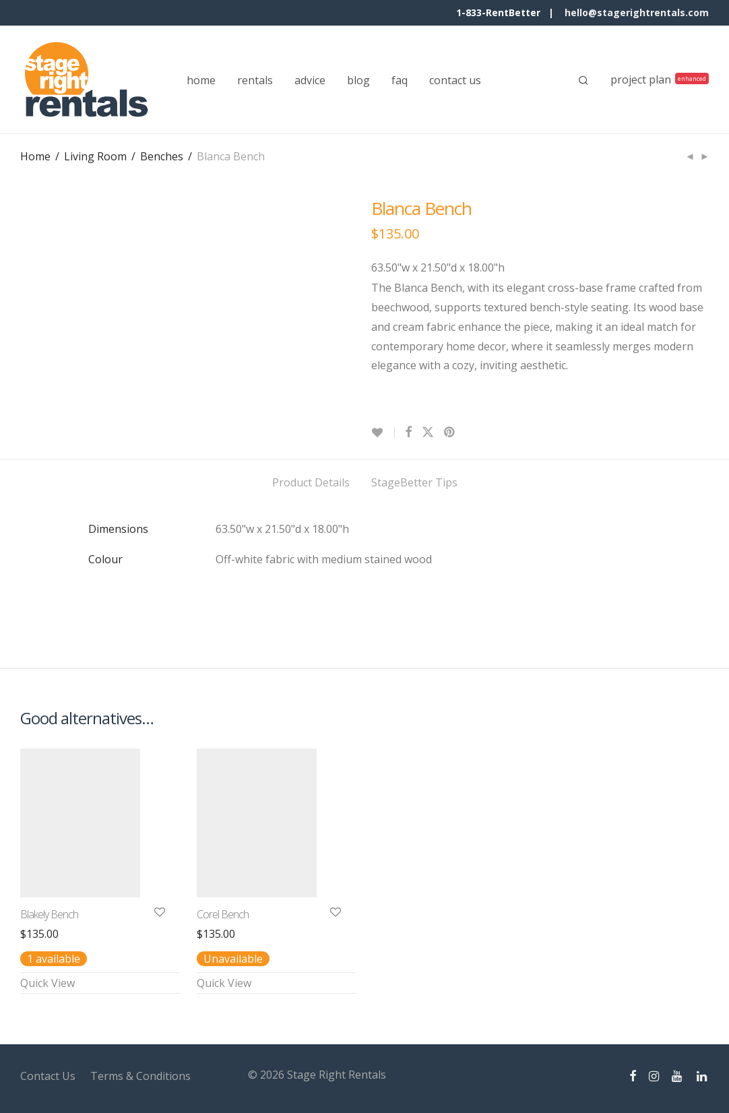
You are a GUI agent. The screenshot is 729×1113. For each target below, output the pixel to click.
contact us (455, 80)
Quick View (47, 983)
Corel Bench (223, 914)
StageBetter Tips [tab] (414, 482)
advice (309, 80)
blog (358, 80)
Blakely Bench (49, 914)
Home (35, 156)
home (201, 80)
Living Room (95, 156)
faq (399, 80)
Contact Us (47, 1076)
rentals (255, 80)
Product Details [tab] (311, 482)
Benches (161, 156)
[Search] (583, 80)
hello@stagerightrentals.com (637, 12)
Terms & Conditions (140, 1076)
